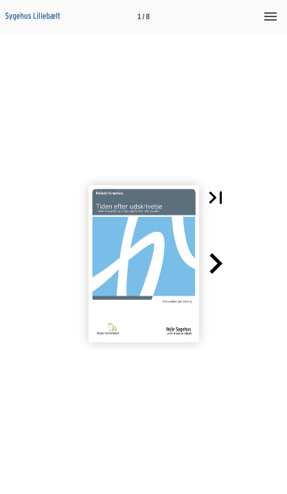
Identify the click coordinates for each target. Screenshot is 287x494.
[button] (215, 197)
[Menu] (270, 16)
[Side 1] (143, 16)
